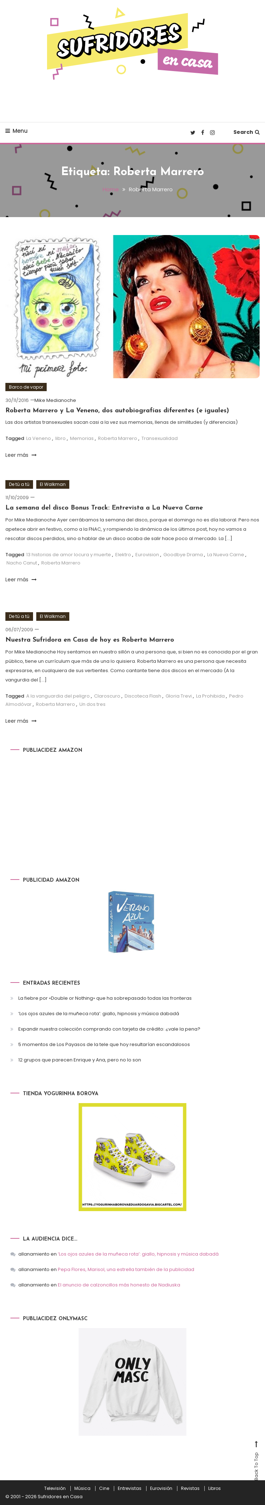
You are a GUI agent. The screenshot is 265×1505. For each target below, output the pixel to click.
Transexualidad (159, 438)
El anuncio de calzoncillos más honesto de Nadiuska (119, 1284)
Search (246, 132)
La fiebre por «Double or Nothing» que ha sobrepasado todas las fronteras (105, 998)
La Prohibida (210, 696)
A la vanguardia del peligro (58, 696)
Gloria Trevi (179, 696)
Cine (104, 1488)
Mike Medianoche (55, 400)
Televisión (55, 1488)
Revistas (190, 1488)
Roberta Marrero (117, 438)
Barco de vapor (26, 387)
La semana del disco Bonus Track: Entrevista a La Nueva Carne (104, 508)
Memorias (82, 438)
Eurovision (147, 554)
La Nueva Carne (225, 554)
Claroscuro (107, 696)
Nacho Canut (21, 562)
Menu (16, 131)
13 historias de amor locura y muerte (68, 554)
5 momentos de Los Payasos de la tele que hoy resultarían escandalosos (104, 1044)
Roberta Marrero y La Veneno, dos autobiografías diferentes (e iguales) (117, 410)
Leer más (21, 455)
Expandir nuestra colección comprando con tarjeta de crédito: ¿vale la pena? (109, 1029)
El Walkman (53, 484)
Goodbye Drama (183, 554)
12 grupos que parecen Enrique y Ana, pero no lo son (79, 1059)
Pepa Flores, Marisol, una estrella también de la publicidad (126, 1269)
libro (60, 438)
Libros (214, 1488)
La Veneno (38, 438)
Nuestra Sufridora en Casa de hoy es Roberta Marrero (89, 640)
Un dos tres (92, 704)
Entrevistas (129, 1488)
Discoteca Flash (143, 696)
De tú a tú (19, 484)
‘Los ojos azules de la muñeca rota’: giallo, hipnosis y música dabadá (98, 1013)
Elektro (123, 554)
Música (82, 1488)
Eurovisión (161, 1488)
